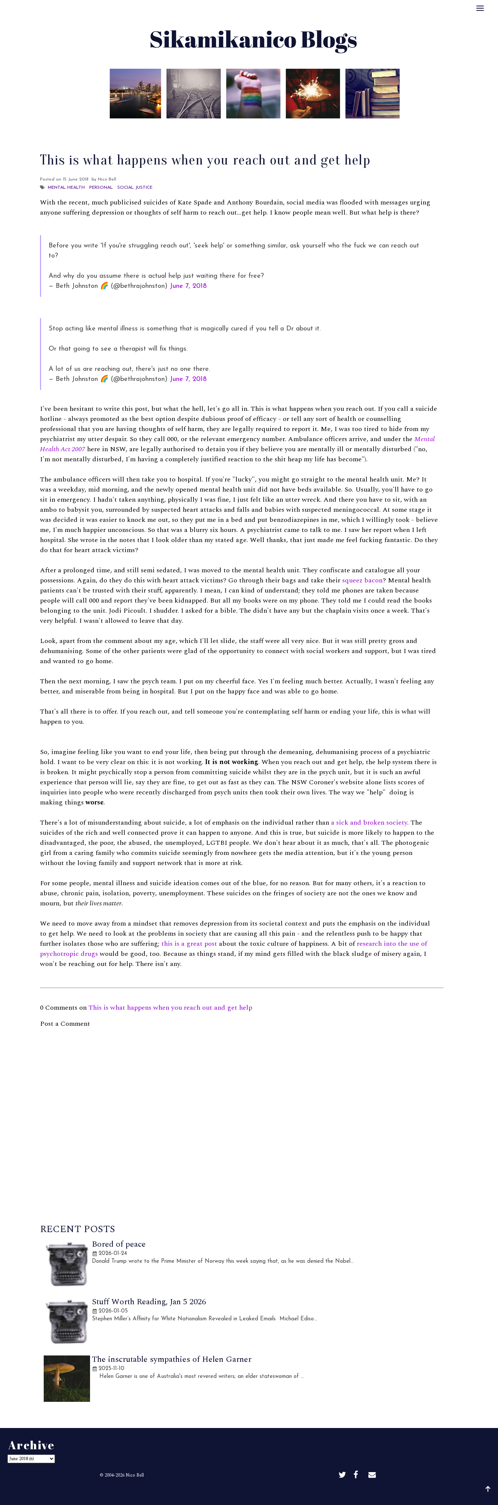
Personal (101, 187)
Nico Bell (135, 1475)
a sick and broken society (369, 823)
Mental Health (66, 187)
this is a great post (189, 944)
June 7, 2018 (188, 286)
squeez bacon (362, 580)
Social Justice (134, 187)
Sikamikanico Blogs (268, 1492)
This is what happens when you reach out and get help (170, 1008)
